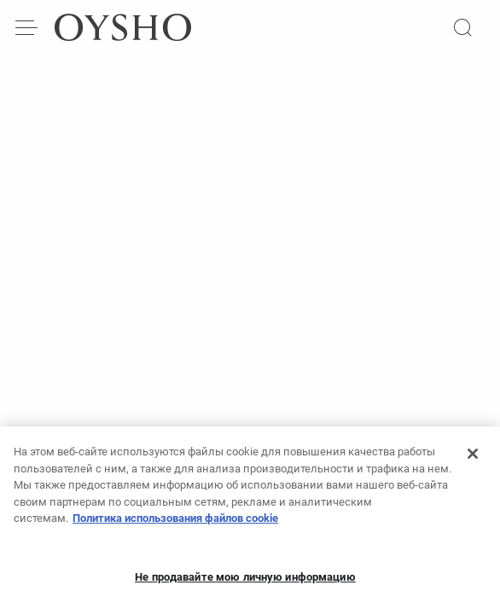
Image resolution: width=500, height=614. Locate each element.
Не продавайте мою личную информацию (245, 582)
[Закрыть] (472, 459)
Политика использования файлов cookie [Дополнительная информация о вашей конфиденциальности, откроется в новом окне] (175, 524)
